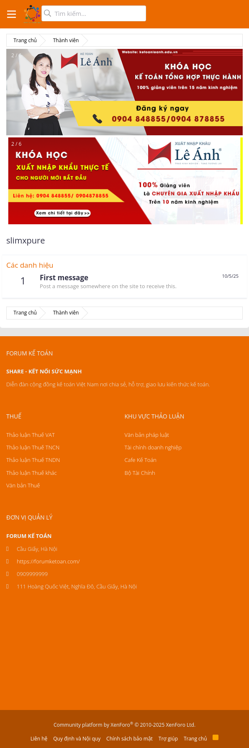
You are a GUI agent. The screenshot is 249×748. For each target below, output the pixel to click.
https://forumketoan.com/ (48, 561)
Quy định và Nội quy (76, 738)
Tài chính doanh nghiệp (153, 447)
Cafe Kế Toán (141, 460)
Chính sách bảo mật (129, 738)
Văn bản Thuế (23, 485)
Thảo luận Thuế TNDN (33, 460)
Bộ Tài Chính (140, 473)
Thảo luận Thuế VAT (30, 435)
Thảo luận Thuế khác (31, 473)
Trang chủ (195, 738)
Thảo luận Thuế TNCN (32, 447)
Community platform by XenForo (124, 724)
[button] (11, 14)
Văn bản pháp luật (147, 435)
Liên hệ (39, 738)
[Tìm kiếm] (93, 13)
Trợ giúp (168, 738)
